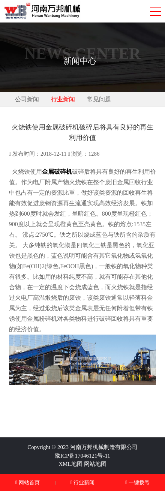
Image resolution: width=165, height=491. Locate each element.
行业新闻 (63, 99)
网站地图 (95, 464)
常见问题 (99, 99)
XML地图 (70, 464)
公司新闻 (27, 99)
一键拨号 (137, 482)
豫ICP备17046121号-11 (82, 456)
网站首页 (27, 482)
